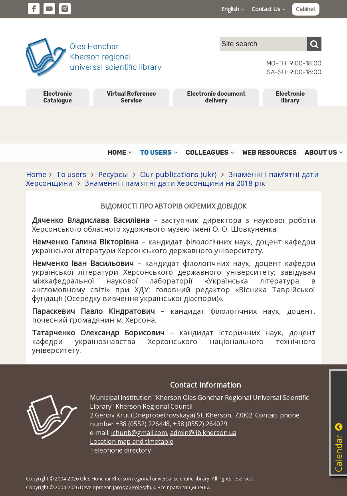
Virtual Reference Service (131, 97)
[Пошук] (314, 44)
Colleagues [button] (210, 152)
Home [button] (119, 152)
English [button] (232, 9)
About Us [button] (324, 152)
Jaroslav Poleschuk (134, 487)
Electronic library (290, 97)
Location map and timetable (131, 441)
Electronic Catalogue (57, 97)
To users (71, 174)
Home (36, 174)
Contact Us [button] (269, 9)
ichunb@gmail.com (139, 432)
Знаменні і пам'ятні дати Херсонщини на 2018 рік (174, 183)
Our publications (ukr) (178, 174)
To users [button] (159, 152)
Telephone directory (120, 450)
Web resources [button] (269, 152)
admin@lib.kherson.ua (203, 432)
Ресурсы (113, 174)
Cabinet (305, 9)
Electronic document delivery (216, 97)
